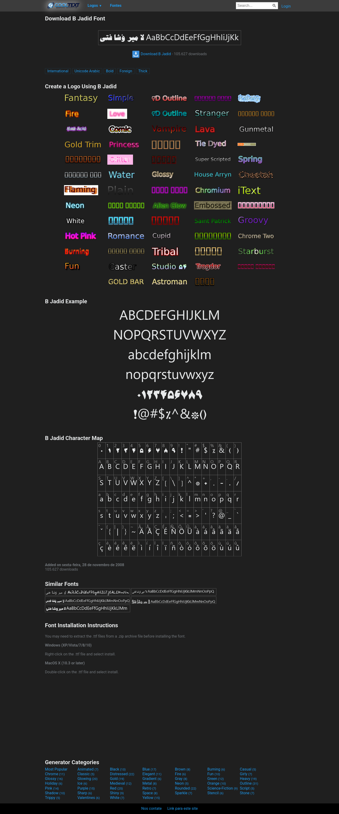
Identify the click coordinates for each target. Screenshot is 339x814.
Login (286, 6)
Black (118, 769)
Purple (86, 788)
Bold (109, 71)
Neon (182, 783)
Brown (182, 769)
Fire (180, 774)
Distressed (122, 774)
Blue (149, 769)
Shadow (55, 793)
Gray (181, 778)
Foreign (126, 71)
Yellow (151, 797)
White (117, 797)
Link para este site (182, 808)
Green (215, 778)
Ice (82, 783)
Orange (216, 783)
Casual (248, 769)
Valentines (88, 797)
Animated (87, 769)
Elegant (151, 774)
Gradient (151, 778)
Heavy (248, 778)
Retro (149, 788)
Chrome (55, 774)
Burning (216, 769)
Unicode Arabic (87, 71)
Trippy (52, 797)
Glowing (87, 778)
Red (116, 788)
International (58, 71)
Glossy (54, 778)
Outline (249, 783)
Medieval (121, 783)
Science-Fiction (222, 788)
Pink (52, 788)
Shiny (117, 793)
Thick (142, 71)
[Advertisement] (22, 85)
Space (149, 793)
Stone (247, 793)
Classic (85, 774)
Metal (149, 783)
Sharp (84, 793)
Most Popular (56, 769)
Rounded (185, 788)
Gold (117, 778)
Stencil (215, 793)
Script (247, 788)
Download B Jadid (151, 54)
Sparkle (183, 793)
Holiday (53, 783)
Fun (213, 774)
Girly (246, 774)
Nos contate (151, 808)
